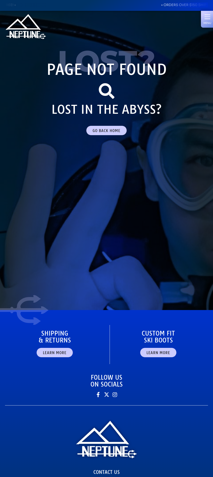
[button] (207, 19)
